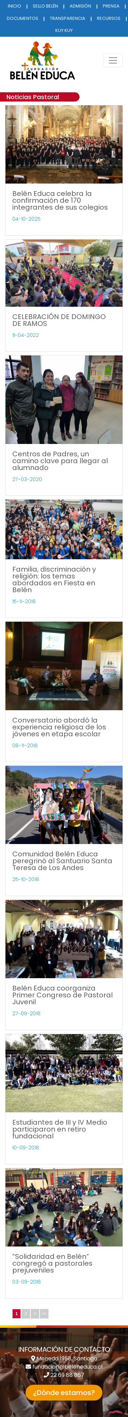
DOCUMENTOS (22, 18)
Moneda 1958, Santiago (67, 1358)
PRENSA (111, 6)
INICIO (14, 6)
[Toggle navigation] (113, 60)
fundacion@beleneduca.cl (67, 1367)
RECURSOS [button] (108, 18)
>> (44, 1313)
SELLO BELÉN (45, 6)
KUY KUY (64, 30)
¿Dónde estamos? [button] (64, 1392)
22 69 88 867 (67, 1375)
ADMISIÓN (80, 6)
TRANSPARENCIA (67, 18)
